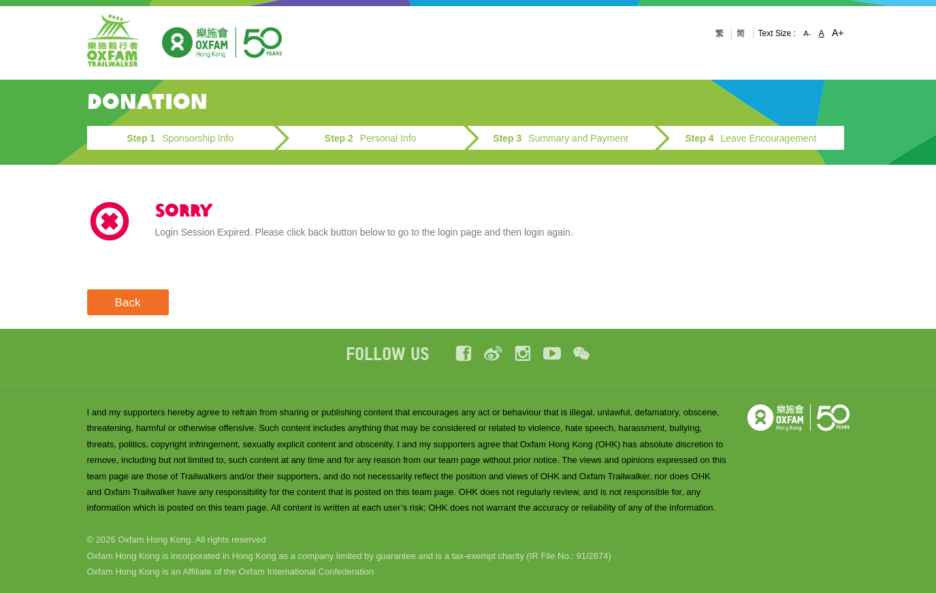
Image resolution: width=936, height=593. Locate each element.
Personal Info (371, 138)
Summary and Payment (560, 138)
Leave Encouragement (750, 138)
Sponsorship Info (180, 138)
